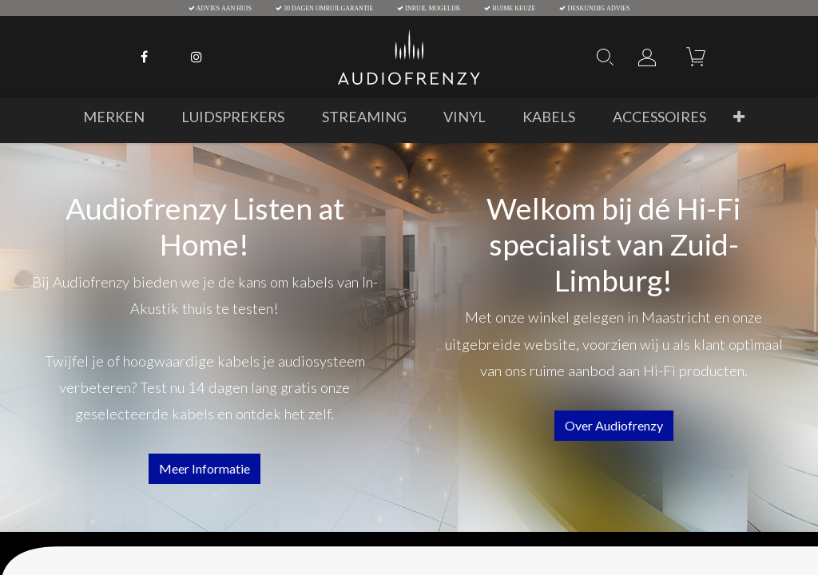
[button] (739, 117)
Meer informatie (204, 468)
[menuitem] (114, 117)
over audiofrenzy (614, 425)
